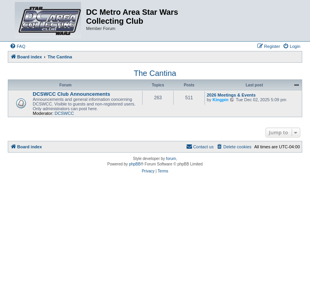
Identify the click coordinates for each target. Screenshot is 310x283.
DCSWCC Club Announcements (71, 94)
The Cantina (155, 73)
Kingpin (221, 99)
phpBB (135, 164)
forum (171, 158)
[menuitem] (17, 46)
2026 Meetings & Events (231, 95)
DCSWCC (64, 113)
